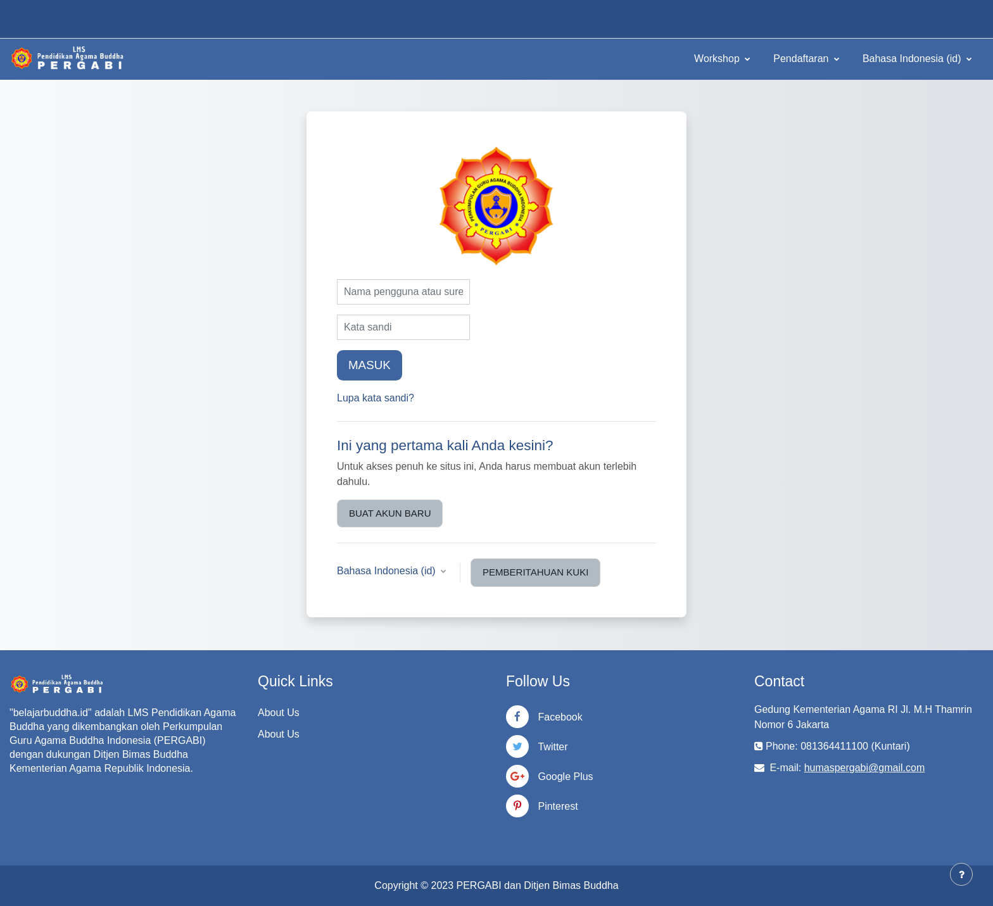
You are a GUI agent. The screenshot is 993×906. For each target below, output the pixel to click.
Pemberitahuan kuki (535, 572)
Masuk (369, 365)
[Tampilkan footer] (961, 874)
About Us (279, 712)
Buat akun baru (390, 513)
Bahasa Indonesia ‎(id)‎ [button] (387, 570)
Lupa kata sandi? (375, 398)
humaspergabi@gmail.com (864, 767)
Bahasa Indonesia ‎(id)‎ (913, 58)
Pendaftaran (802, 58)
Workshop (718, 58)
